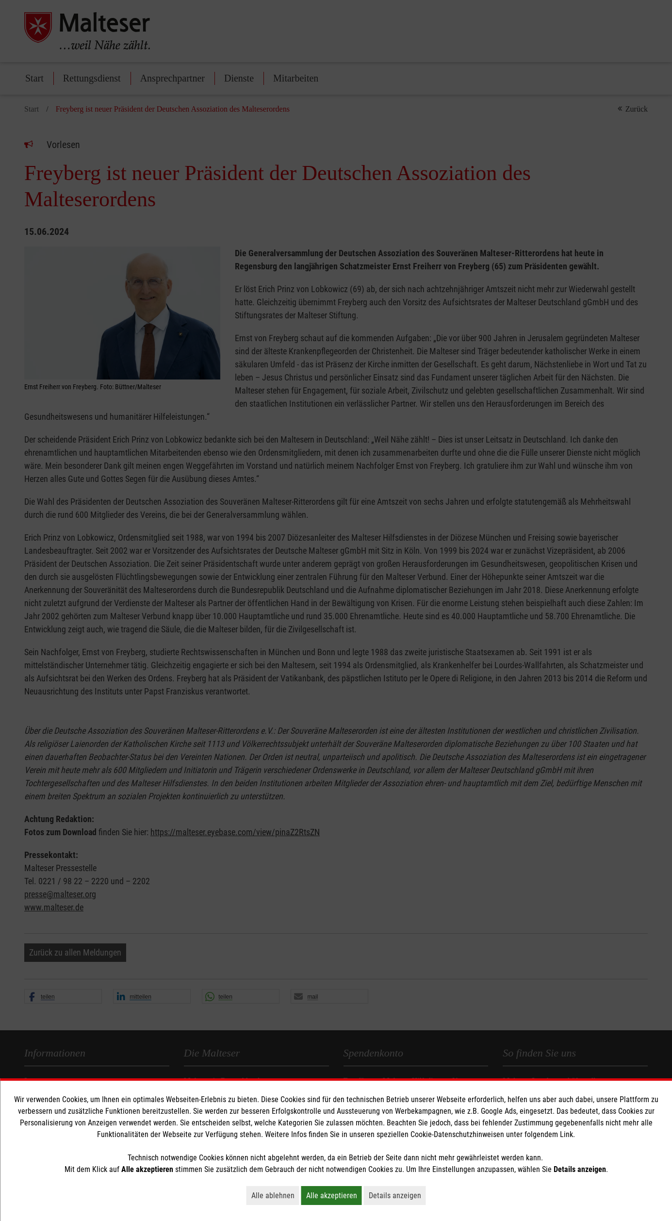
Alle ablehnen (275, 1195)
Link (566, 1134)
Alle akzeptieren (334, 1195)
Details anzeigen (397, 1195)
